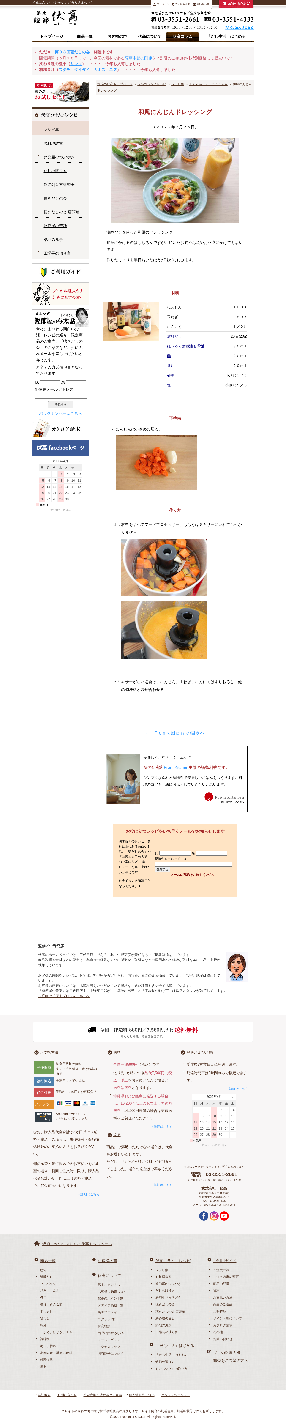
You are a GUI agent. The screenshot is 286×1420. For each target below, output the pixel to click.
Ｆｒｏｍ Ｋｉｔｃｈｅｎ (208, 84)
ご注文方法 (221, 1270)
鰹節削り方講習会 (59, 185)
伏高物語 (104, 1326)
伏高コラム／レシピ (151, 84)
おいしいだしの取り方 (171, 1369)
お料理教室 (53, 143)
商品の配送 (221, 1284)
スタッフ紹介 (107, 1319)
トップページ (51, 36)
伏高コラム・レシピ (173, 1261)
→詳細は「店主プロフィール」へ (64, 996)
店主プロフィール (110, 1312)
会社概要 (44, 1395)
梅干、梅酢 (48, 1346)
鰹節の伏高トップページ (115, 84)
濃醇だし (174, 336)
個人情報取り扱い (142, 1395)
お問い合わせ (222, 1339)
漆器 (43, 1366)
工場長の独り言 (57, 253)
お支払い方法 (222, 1297)
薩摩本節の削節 (138, 58)
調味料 (45, 1339)
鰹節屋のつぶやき (59, 157)
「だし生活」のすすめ (171, 1355)
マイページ (161, 4)
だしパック (48, 1284)
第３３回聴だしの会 (72, 52)
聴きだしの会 (55, 198)
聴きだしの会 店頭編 (62, 212)
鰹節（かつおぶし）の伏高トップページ (77, 1244)
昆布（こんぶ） (51, 1290)
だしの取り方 (55, 171)
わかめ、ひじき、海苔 (56, 1332)
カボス (99, 70)
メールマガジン (109, 1340)
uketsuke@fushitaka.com (219, 1204)
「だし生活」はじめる (226, 36)
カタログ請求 (222, 1325)
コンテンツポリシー (175, 1395)
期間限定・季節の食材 (56, 1353)
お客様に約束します (112, 1291)
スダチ (64, 70)
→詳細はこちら (88, 1194)
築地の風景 (53, 240)
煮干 (43, 1297)
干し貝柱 (46, 1311)
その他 (218, 1332)
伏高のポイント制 (110, 1298)
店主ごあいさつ (109, 1284)
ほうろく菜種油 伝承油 (186, 346)
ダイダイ (82, 70)
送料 (117, 1052)
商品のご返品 (222, 1304)
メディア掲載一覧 (110, 1305)
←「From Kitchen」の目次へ (175, 732)
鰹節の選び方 (165, 1362)
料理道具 (46, 1360)
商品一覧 (85, 36)
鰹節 (43, 1270)
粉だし (45, 1318)
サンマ (76, 64)
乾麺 (43, 1325)
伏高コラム (182, 36)
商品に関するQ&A (111, 1333)
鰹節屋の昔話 (55, 226)
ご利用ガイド (181, 4)
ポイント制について (227, 1318)
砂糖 (170, 375)
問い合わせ (201, 4)
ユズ (113, 70)
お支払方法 (49, 1052)
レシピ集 (177, 84)
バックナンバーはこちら (60, 413)
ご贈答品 (219, 1311)
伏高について (149, 36)
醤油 (170, 366)
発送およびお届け (201, 1052)
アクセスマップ (109, 1347)
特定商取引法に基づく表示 (103, 1395)
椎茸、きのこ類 (51, 1304)
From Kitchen (176, 767)
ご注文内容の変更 (226, 1277)
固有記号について (110, 1353)
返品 (117, 1135)
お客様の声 (117, 36)
